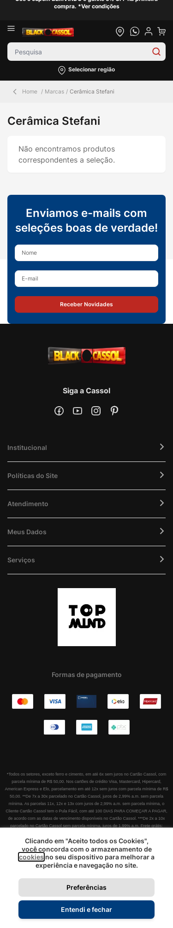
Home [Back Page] (24, 91)
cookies (31, 857)
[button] (86, 70)
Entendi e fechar (86, 909)
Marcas (54, 91)
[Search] (156, 51)
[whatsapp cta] (135, 31)
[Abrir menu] (14, 31)
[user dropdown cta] (148, 31)
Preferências (86, 887)
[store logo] (48, 31)
